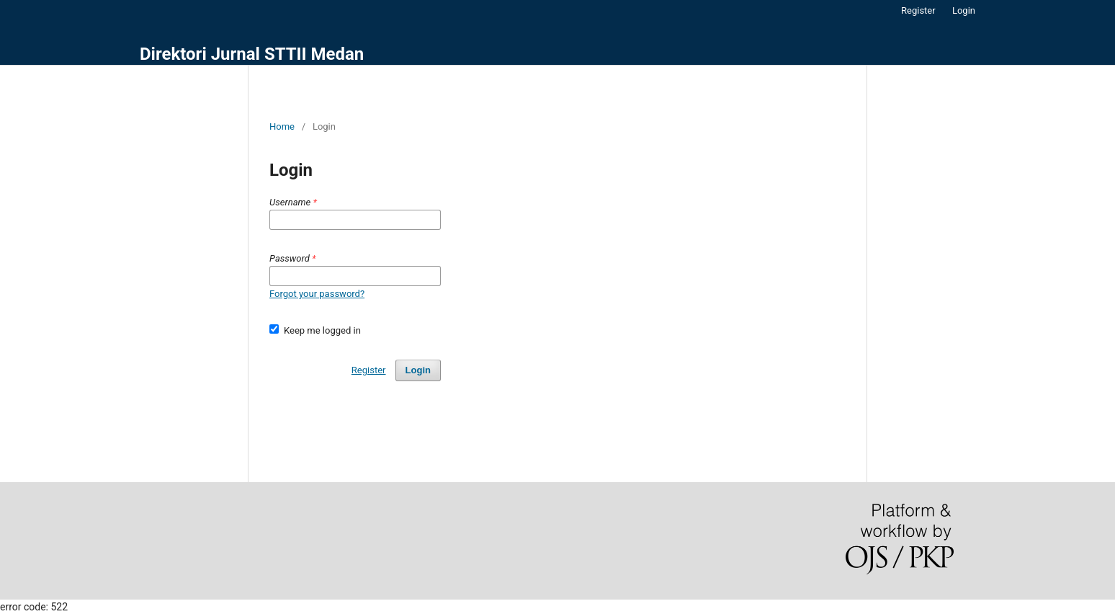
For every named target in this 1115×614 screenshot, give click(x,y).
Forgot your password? (316, 293)
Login (963, 10)
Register (918, 10)
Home (282, 126)
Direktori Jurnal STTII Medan (252, 54)
